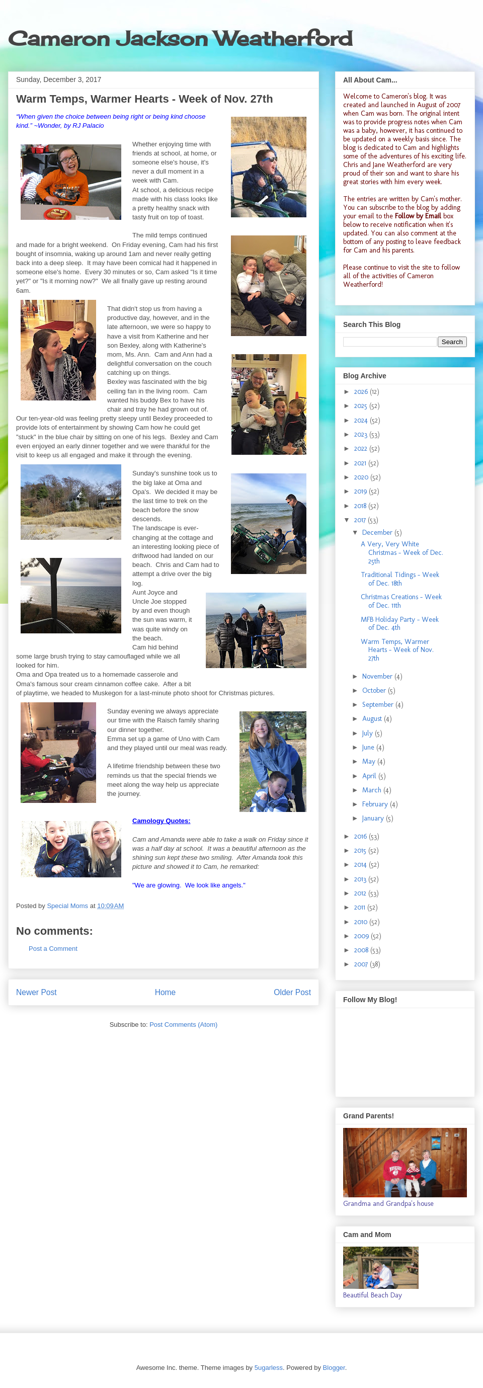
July (368, 733)
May (369, 761)
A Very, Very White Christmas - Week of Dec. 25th (402, 552)
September (378, 704)
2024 (362, 420)
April (370, 776)
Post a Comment (53, 948)
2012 (361, 893)
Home (165, 992)
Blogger (334, 1367)
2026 (362, 391)
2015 (361, 850)
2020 (362, 477)
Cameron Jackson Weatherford (180, 38)
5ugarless (269, 1367)
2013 (361, 879)
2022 (361, 448)
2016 (361, 836)
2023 (361, 434)
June (369, 747)
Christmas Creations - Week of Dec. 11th (401, 601)
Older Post (292, 992)
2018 (361, 506)
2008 (362, 950)
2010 (361, 922)
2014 (361, 864)
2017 (361, 520)
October (375, 690)
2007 (362, 964)
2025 (361, 405)
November (378, 676)
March (372, 790)
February (376, 804)
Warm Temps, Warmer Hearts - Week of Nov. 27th (397, 650)
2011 (360, 907)
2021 (361, 463)
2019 (361, 491)
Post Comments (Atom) (183, 1024)
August (373, 718)
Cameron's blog (403, 96)
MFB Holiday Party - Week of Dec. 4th (400, 623)
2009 (362, 936)
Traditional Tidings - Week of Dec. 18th (400, 579)
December (378, 532)
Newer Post (36, 992)
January (374, 818)
